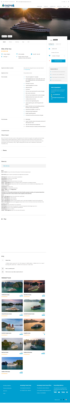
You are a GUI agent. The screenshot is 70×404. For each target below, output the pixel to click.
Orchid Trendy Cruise (6, 333)
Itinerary (17, 41)
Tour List (46, 6)
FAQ (28, 41)
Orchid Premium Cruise (29, 314)
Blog (64, 6)
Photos (10, 41)
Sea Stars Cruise (27, 294)
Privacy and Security (7, 388)
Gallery (4, 36)
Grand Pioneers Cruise (7, 314)
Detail (4, 41)
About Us (59, 6)
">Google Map (27, 69)
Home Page (39, 6)
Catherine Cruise (5, 294)
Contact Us (52, 6)
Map (23, 41)
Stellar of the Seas (28, 352)
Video (9, 36)
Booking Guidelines (7, 385)
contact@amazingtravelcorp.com (24, 1)
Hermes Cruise (5, 352)
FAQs (4, 393)
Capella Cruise (27, 333)
